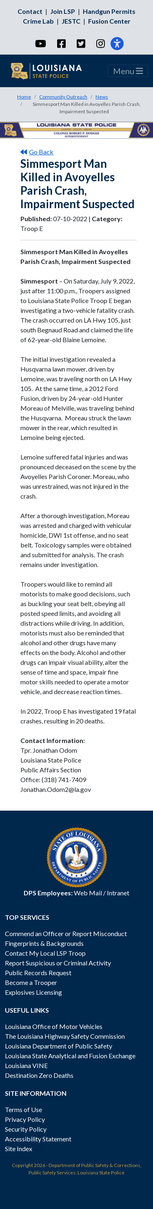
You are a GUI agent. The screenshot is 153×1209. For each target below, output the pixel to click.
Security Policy (26, 1129)
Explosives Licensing (33, 992)
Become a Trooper (31, 982)
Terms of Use (23, 1109)
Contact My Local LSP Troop (45, 953)
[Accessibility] (117, 43)
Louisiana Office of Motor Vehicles (53, 1026)
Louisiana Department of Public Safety (58, 1046)
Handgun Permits (109, 11)
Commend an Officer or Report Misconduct (66, 933)
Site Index (18, 1148)
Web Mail (88, 893)
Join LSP (62, 11)
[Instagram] (100, 43)
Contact (30, 11)
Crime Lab (38, 21)
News (101, 97)
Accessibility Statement (38, 1139)
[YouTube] (40, 43)
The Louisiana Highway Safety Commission (65, 1036)
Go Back (36, 152)
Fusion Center (109, 21)
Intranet (118, 893)
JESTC (71, 21)
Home (24, 97)
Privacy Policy (25, 1119)
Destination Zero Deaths (39, 1075)
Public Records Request (38, 972)
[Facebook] (61, 43)
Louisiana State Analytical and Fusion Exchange (70, 1056)
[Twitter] (80, 43)
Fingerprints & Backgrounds (44, 943)
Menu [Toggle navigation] (128, 71)
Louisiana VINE (26, 1065)
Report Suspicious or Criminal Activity (58, 963)
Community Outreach (63, 97)
